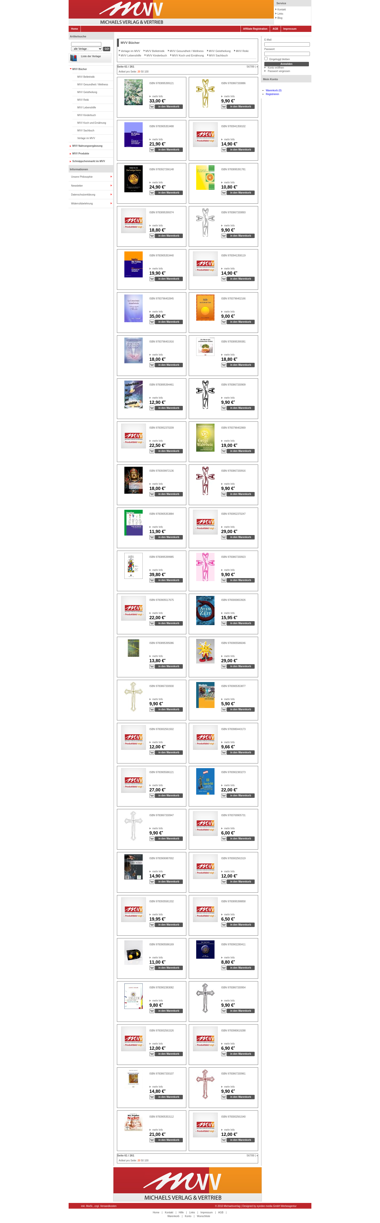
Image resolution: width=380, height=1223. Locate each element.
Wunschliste (203, 1216)
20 (138, 71)
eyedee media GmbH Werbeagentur (277, 1206)
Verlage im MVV (86, 138)
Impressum (290, 28)
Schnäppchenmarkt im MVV (88, 161)
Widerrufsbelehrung (82, 203)
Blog (279, 18)
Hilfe (181, 1212)
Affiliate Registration (255, 28)
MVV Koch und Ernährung (91, 123)
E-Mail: (268, 39)
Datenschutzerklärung (83, 194)
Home (74, 28)
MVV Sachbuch (85, 130)
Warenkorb (173, 1216)
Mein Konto (270, 79)
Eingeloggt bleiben (277, 59)
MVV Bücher (79, 69)
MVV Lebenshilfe (86, 107)
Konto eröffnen (276, 67)
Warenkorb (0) (274, 90)
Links (280, 13)
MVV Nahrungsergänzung (87, 146)
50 (142, 71)
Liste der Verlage (91, 56)
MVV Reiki (83, 99)
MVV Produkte (80, 153)
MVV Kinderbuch (86, 115)
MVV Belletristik (86, 76)
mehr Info (152, 96)
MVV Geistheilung (87, 92)
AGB (275, 28)
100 (146, 71)
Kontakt (281, 9)
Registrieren (272, 94)
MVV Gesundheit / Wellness (92, 84)
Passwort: (269, 49)
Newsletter (77, 185)
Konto (188, 1216)
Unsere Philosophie (82, 176)
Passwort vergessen (279, 71)
